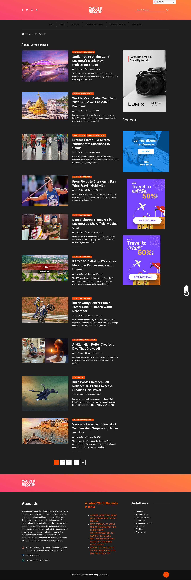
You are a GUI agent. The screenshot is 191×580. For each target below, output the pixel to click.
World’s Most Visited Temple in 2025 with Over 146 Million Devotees (94, 103)
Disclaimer (140, 527)
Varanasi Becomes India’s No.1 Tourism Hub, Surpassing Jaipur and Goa (95, 429)
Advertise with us (117, 25)
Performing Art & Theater (84, 340)
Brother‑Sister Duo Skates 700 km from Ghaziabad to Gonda (91, 144)
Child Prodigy (79, 136)
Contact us (137, 25)
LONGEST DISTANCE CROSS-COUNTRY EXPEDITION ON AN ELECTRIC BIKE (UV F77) (102, 551)
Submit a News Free (94, 25)
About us (75, 25)
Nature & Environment (83, 420)
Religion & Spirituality (83, 94)
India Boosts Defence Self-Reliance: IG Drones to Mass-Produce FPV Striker (93, 386)
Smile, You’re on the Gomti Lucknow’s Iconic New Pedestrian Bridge (91, 61)
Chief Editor (78, 70)
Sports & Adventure (96, 136)
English (159, 2)
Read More (78, 84)
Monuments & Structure (84, 52)
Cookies (139, 530)
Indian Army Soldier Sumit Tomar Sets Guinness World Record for (92, 307)
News (62, 25)
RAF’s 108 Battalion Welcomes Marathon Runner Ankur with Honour (94, 266)
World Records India (144, 524)
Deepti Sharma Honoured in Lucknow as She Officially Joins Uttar (95, 224)
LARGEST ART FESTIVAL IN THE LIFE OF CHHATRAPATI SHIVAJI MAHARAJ (103, 519)
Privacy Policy (141, 533)
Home (51, 25)
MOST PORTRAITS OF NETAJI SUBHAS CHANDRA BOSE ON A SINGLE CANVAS (103, 528)
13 (76, 463)
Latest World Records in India (101, 505)
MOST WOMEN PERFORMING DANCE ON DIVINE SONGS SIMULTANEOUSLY (102, 542)
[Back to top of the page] (166, 575)
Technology (79, 378)
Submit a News (142, 515)
